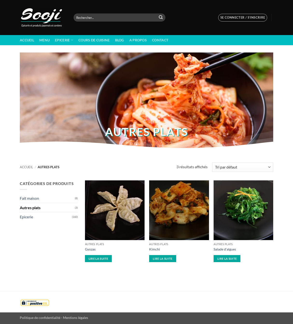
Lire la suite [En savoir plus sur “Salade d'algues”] (227, 258)
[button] (242, 18)
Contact (160, 40)
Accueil (27, 40)
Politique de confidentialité (40, 318)
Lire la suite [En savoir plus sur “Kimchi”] (163, 258)
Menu (44, 40)
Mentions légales (75, 318)
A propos (138, 40)
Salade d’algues (225, 249)
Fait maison (29, 198)
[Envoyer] (161, 18)
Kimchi (154, 249)
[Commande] (242, 167)
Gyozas (90, 249)
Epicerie (64, 40)
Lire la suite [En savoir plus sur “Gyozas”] (98, 258)
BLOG (119, 40)
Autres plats (30, 207)
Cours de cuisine (94, 40)
